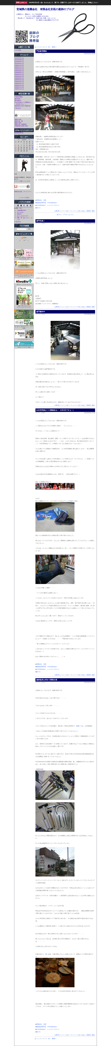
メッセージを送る (24, 197)
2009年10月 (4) (19, 69)
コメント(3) (64, 1035)
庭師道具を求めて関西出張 (22, 106)
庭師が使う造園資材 (21, 124)
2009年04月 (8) (19, 80)
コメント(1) (64, 307)
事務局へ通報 (91, 211)
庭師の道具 (18, 123)
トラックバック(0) (74, 211)
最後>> (54, 47)
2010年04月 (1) (19, 61)
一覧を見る (17, 108)
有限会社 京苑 (41, 200)
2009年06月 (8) (19, 76)
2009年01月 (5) (19, 85)
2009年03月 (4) (19, 81)
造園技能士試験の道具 (21, 126)
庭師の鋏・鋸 (19, 121)
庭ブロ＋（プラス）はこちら (65, 214)
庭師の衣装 (18, 119)
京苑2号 (19, 214)
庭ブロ (38, 208)
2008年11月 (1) (19, 89)
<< (19, 139)
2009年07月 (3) (19, 74)
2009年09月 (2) (19, 71)
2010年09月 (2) (19, 60)
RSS (24, 237)
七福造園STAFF (21, 210)
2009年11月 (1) (19, 67)
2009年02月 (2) (19, 83)
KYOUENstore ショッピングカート (48, 205)
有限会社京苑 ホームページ (22, 191)
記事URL (57, 211)
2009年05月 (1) (19, 78)
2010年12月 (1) (19, 58)
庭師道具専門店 (18, 133)
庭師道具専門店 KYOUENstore (46, 202)
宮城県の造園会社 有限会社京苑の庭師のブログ (45, 9)
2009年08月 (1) (19, 72)
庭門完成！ (18, 98)
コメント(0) (64, 211)
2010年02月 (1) (19, 63)
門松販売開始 (19, 97)
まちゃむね (20, 212)
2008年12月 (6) (19, 87)
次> (49, 47)
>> (29, 139)
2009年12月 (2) (19, 65)
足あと (83, 211)
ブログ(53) (18, 50)
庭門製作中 (18, 100)
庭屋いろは (79, 726)
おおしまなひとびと (23, 216)
